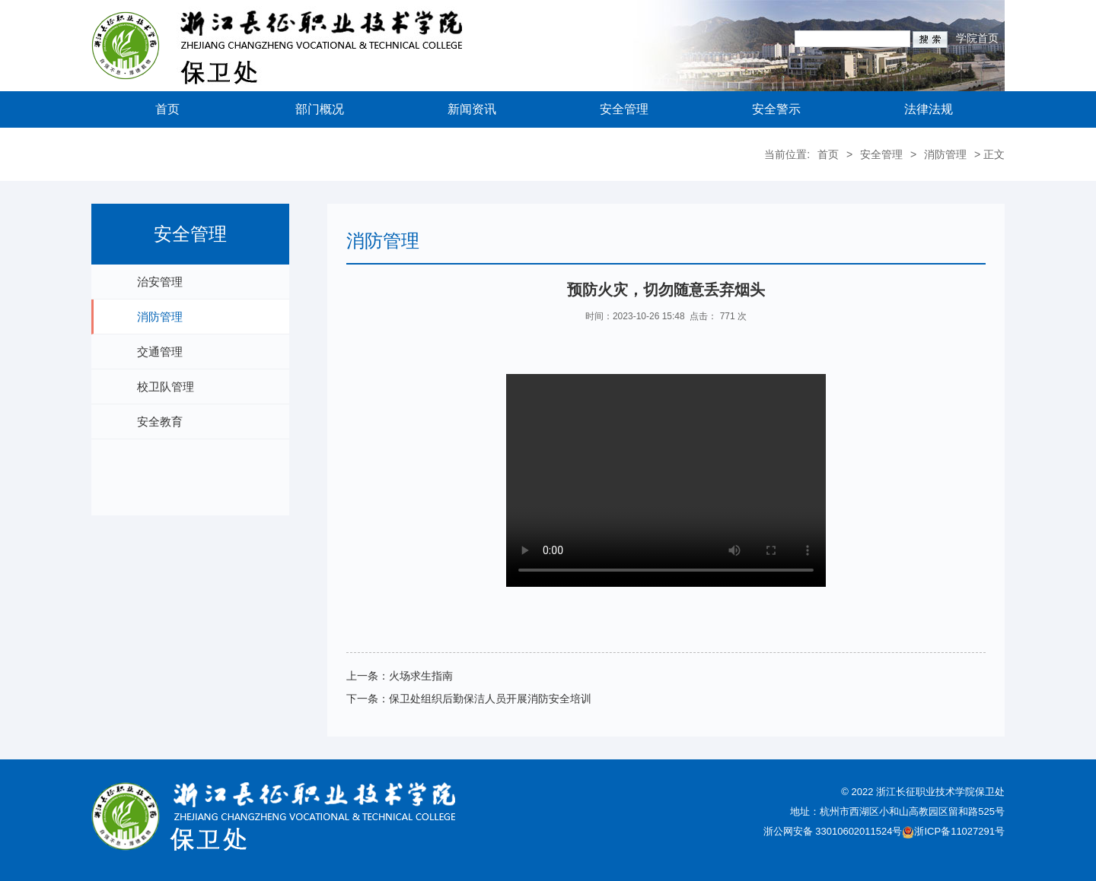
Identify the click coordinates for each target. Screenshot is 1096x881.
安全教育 (160, 421)
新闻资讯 (472, 109)
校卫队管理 (165, 386)
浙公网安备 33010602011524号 (839, 831)
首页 (167, 109)
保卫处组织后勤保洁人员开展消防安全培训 (490, 698)
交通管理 (160, 351)
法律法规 (928, 109)
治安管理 (160, 281)
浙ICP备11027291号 (959, 831)
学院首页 (977, 38)
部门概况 (319, 109)
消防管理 (945, 154)
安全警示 (776, 109)
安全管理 (624, 109)
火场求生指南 (421, 676)
